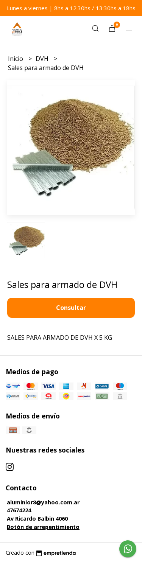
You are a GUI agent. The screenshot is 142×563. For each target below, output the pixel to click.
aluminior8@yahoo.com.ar (43, 502)
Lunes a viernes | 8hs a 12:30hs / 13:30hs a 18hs (71, 8)
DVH (43, 58)
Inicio (16, 58)
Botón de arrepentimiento (43, 526)
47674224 (19, 510)
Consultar (71, 307)
